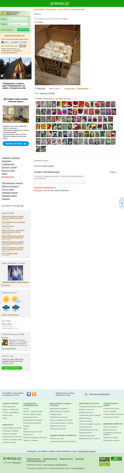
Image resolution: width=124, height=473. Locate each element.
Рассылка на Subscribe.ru (99, 394)
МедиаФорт (17, 463)
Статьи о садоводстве (11, 412)
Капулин (5, 337)
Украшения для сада (87, 436)
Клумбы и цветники (86, 409)
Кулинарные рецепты (111, 440)
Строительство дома (111, 408)
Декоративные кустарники (60, 411)
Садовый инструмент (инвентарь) (63, 441)
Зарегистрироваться (45, 187)
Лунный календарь (10, 434)
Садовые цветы (56, 414)
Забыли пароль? (7, 30)
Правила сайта (9, 196)
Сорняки (26, 426)
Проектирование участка (88, 430)
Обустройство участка (89, 403)
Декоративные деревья (59, 408)
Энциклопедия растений (12, 428)
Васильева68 (39, 9)
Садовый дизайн (85, 427)
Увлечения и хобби (110, 437)
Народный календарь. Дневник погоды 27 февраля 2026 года (13, 217)
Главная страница (11, 158)
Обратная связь (34, 459)
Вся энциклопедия (9, 348)
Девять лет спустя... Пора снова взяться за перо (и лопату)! (13, 231)
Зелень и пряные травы (32, 414)
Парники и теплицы (30, 440)
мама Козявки (7, 324)
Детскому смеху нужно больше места (16, 100)
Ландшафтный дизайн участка (90, 407)
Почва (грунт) (28, 435)
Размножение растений (32, 423)
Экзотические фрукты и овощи (61, 423)
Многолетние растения (58, 417)
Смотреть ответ (8, 363)
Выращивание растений (32, 420)
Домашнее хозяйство (113, 424)
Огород (26, 408)
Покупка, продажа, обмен (12, 439)
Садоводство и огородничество (30, 404)
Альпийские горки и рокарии (90, 415)
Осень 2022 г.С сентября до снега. (72, 9)
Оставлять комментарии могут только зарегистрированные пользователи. (59, 179)
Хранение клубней (47, 93)
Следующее (82, 88)
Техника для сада (56, 438)
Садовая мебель (85, 433)
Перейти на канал (14, 143)
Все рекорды (5, 285)
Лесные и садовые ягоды (32, 411)
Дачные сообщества (10, 409)
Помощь (6, 199)
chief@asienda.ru (61, 465)
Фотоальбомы (51, 9)
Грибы (25, 429)
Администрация (10, 192)
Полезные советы (9, 442)
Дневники (6, 161)
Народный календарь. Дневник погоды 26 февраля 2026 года (13, 237)
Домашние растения (58, 426)
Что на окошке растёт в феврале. (13, 222)
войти (40, 190)
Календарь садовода (10, 431)
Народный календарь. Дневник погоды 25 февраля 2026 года (13, 242)
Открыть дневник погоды (10, 315)
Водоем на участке (86, 412)
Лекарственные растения (12, 437)
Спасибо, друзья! (8, 226)
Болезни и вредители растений (35, 437)
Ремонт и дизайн (109, 411)
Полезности (8, 425)
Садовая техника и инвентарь (63, 435)
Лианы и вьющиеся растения (61, 420)
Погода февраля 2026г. (10, 253)
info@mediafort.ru (79, 468)
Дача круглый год (110, 430)
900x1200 (41, 88)
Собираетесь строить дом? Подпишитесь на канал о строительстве (14, 85)
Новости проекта (10, 186)
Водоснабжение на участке (89, 438)
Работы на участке (110, 427)
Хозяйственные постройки (113, 414)
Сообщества (8, 164)
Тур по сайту (8, 189)
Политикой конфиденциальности (11, 51)
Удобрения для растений (32, 432)
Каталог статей (9, 167)
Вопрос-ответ (8, 170)
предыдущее (70, 88)
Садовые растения (30, 417)
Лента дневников (9, 407)
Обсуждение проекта (12, 183)
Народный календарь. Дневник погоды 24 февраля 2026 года (13, 248)
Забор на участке (85, 421)
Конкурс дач (8, 177)
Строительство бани (111, 417)
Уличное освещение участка (90, 424)
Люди (4, 174)
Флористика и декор (57, 429)
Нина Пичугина (49, 465)
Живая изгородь (85, 418)
